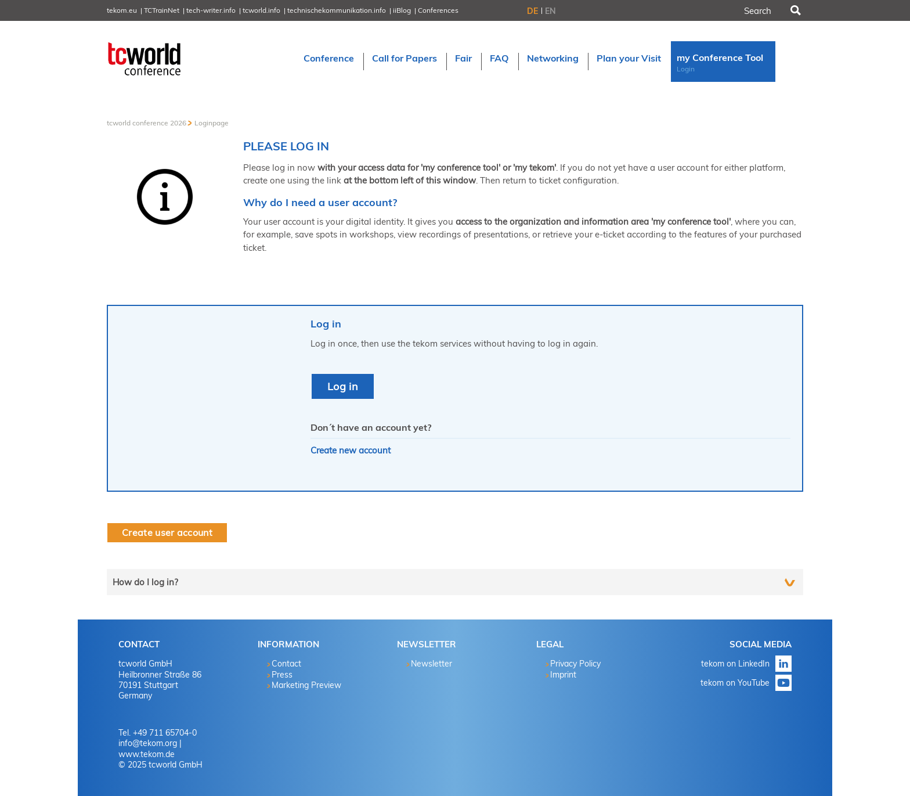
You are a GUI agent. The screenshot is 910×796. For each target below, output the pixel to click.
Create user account (167, 532)
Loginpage (211, 122)
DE (532, 11)
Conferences (438, 10)
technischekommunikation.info (336, 10)
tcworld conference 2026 (146, 122)
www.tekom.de (146, 754)
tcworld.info (261, 10)
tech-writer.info (211, 10)
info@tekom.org (147, 743)
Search (794, 10)
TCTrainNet (161, 10)
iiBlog (402, 10)
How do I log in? (145, 582)
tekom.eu (122, 10)
